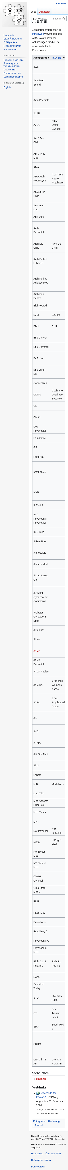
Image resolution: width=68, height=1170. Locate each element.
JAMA (37, 650)
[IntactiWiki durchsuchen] (59, 18)
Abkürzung (54, 1121)
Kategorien (39, 1121)
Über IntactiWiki (53, 1153)
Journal (39, 1125)
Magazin (41, 1078)
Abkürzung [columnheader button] (40, 57)
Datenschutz (37, 1153)
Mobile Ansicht (38, 1166)
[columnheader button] (58, 57)
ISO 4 (55, 57)
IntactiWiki (38, 33)
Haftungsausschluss (41, 1160)
